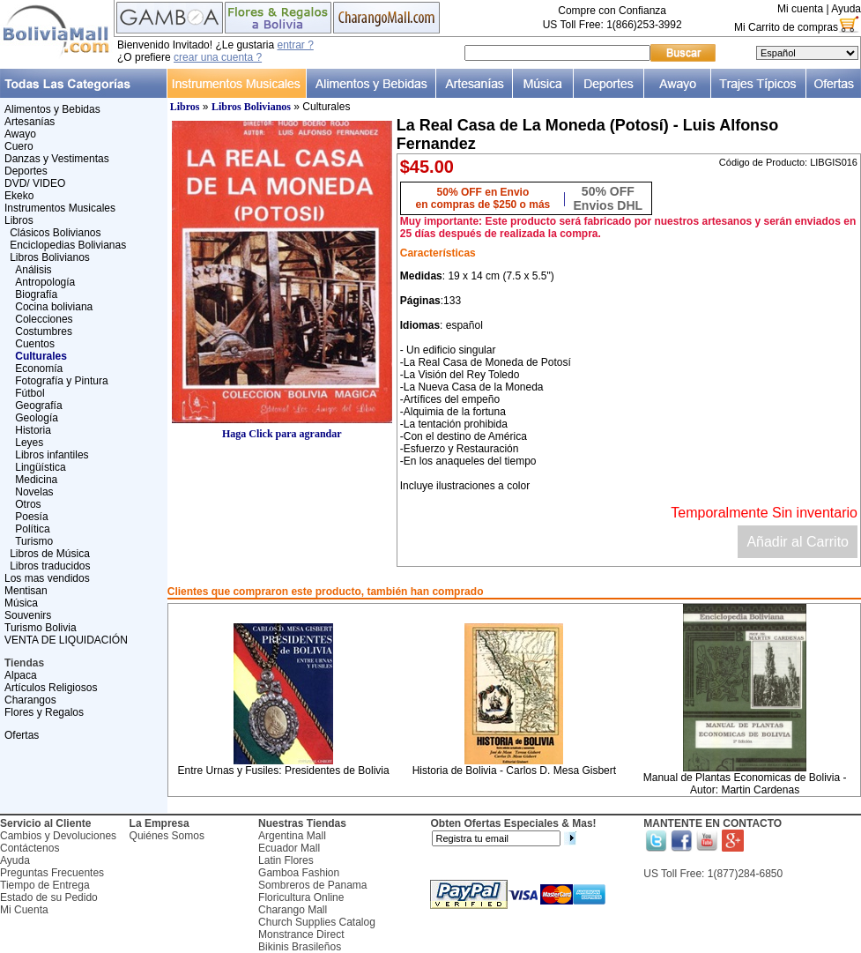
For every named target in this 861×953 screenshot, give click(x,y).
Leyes (29, 442)
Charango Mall (292, 910)
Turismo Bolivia (40, 628)
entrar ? (295, 45)
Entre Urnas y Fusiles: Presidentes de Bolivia (284, 770)
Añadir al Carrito (797, 541)
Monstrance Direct (301, 934)
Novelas (34, 492)
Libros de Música (50, 553)
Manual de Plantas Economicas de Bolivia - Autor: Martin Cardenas (745, 783)
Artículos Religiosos (50, 687)
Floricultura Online (301, 897)
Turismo (34, 541)
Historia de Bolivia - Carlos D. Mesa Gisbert (514, 770)
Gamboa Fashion (298, 873)
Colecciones (43, 319)
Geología (36, 418)
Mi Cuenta (24, 910)
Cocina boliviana (54, 307)
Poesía (31, 516)
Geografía (38, 405)
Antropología (45, 282)
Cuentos (35, 344)
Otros (28, 504)
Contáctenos (29, 848)
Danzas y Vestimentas (56, 159)
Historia (33, 430)
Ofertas (21, 735)
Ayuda (846, 9)
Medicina (36, 479)
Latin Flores (286, 860)
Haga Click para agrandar (282, 429)
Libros (18, 220)
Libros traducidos (50, 566)
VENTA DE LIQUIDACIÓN (66, 640)
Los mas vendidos (47, 578)
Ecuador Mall (289, 848)
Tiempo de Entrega (45, 885)
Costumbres (43, 331)
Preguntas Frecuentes (52, 873)
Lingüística (40, 467)
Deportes (26, 171)
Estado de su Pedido (49, 897)
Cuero (18, 146)
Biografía (36, 294)
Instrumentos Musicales (59, 208)
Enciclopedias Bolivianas (68, 245)
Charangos (30, 700)
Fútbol (29, 393)
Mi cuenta (800, 9)
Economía (39, 368)
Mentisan (26, 590)
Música (21, 603)
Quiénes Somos (167, 836)
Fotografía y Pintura (61, 381)
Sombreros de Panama (312, 885)
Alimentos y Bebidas (52, 109)
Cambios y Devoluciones (58, 836)
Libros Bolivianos (50, 257)
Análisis (33, 270)
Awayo (20, 134)
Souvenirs (27, 615)
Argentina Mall (292, 836)
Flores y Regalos (44, 712)
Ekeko (18, 196)
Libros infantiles (51, 455)
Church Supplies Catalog (316, 922)
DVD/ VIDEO (34, 183)
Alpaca (20, 675)
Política (32, 529)
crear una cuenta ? (218, 57)
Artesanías (29, 121)
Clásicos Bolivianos (55, 233)
